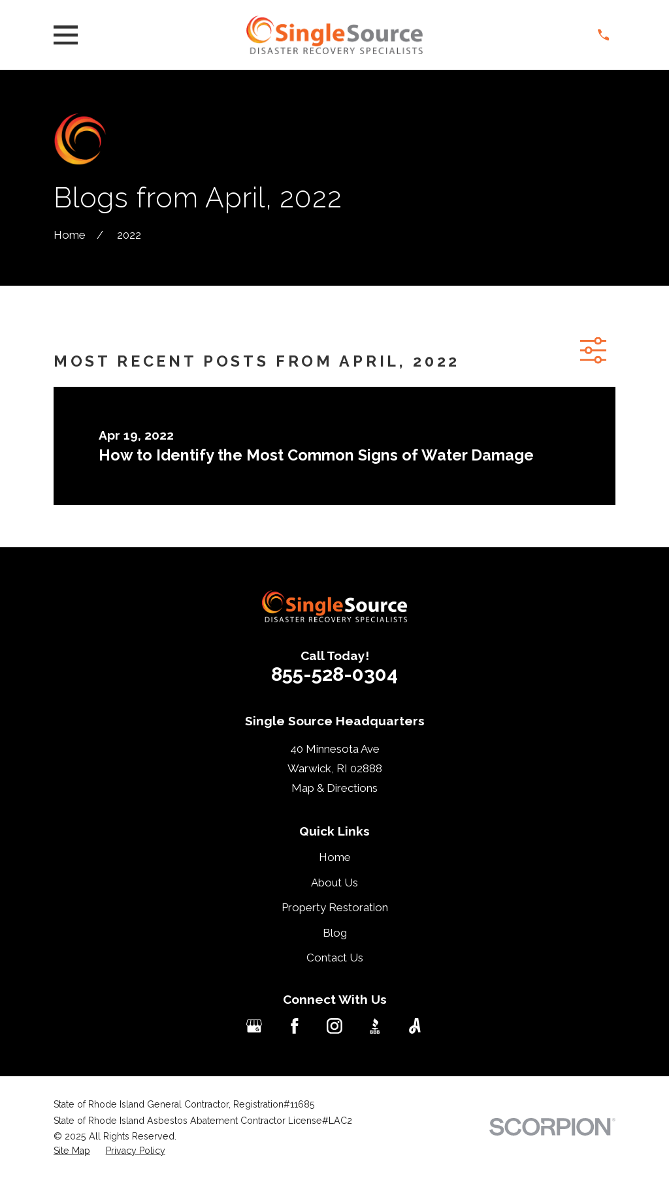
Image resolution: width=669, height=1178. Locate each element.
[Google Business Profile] (254, 1026)
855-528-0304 (334, 674)
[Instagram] (334, 1026)
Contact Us (334, 957)
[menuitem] (72, 1151)
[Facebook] (294, 1026)
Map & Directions (334, 787)
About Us (334, 882)
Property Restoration (335, 907)
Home (335, 857)
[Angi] (415, 1026)
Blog (335, 932)
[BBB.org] (375, 1026)
